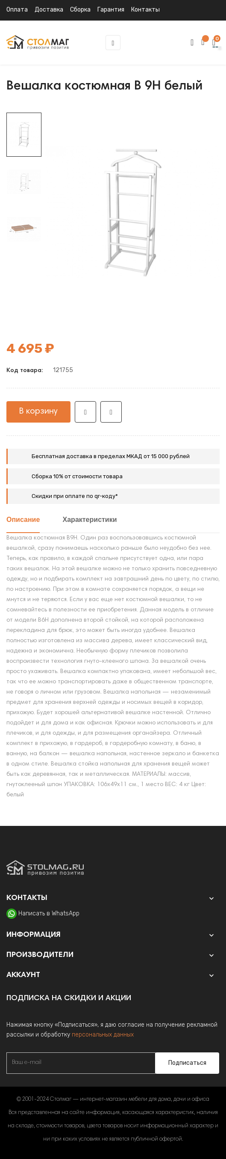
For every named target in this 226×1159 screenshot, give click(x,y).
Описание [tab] (23, 520)
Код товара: (24, 371)
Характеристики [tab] (90, 520)
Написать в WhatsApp (48, 913)
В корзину (38, 411)
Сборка (80, 9)
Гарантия (110, 9)
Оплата (17, 9)
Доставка (49, 9)
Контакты (145, 9)
